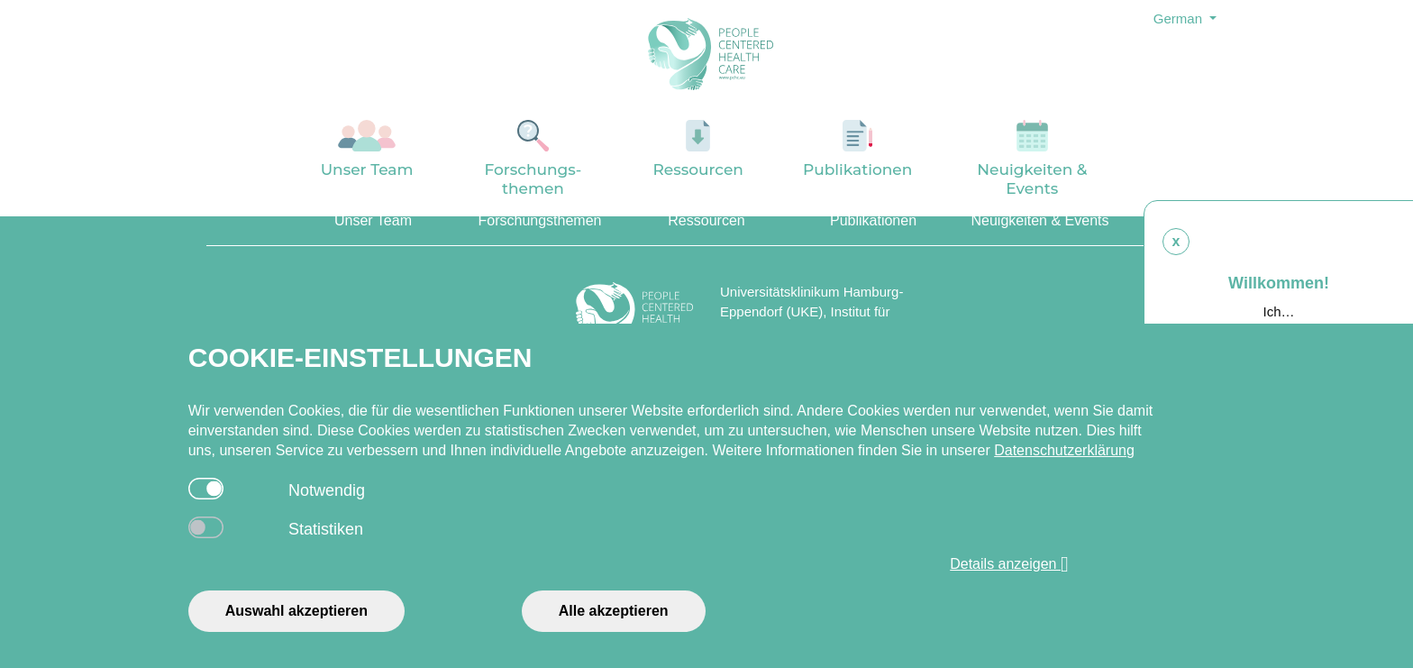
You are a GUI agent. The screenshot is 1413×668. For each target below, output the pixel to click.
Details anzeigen (1009, 564)
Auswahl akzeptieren (296, 610)
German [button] (1179, 18)
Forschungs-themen (532, 158)
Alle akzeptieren (614, 610)
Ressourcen (697, 149)
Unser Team (368, 149)
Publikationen (858, 149)
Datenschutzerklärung (1064, 450)
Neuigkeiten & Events (1031, 158)
